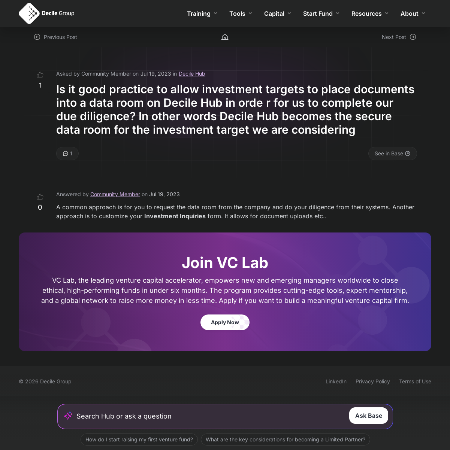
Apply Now (225, 322)
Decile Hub (192, 73)
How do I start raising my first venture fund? (139, 439)
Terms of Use (415, 381)
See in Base (393, 153)
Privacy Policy (373, 381)
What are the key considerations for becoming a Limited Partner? (285, 439)
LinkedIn (336, 381)
